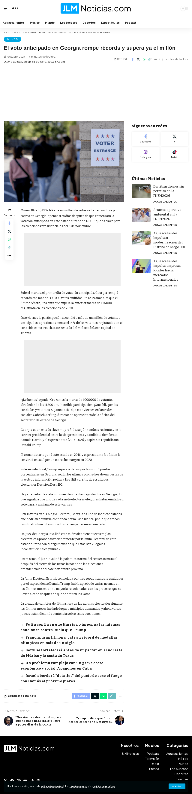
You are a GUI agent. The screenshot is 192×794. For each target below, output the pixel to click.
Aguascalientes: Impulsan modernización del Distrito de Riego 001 (170, 228)
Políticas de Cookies (116, 786)
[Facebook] (146, 138)
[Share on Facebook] (132, 59)
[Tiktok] (174, 154)
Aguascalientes (164, 195)
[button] (176, 786)
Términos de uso (86, 786)
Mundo (11, 39)
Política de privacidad (55, 786)
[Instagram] (146, 154)
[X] (174, 138)
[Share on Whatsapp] (144, 59)
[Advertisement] (96, 93)
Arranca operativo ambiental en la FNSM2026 (165, 207)
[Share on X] (138, 59)
